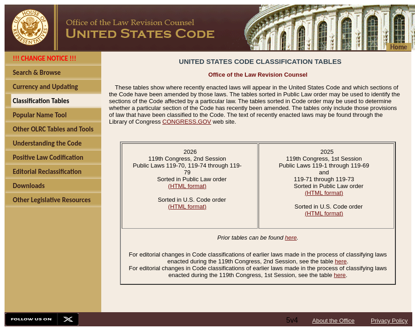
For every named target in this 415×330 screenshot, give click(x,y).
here (291, 237)
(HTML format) (187, 186)
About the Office (333, 320)
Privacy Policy (389, 320)
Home (398, 47)
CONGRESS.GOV (186, 121)
